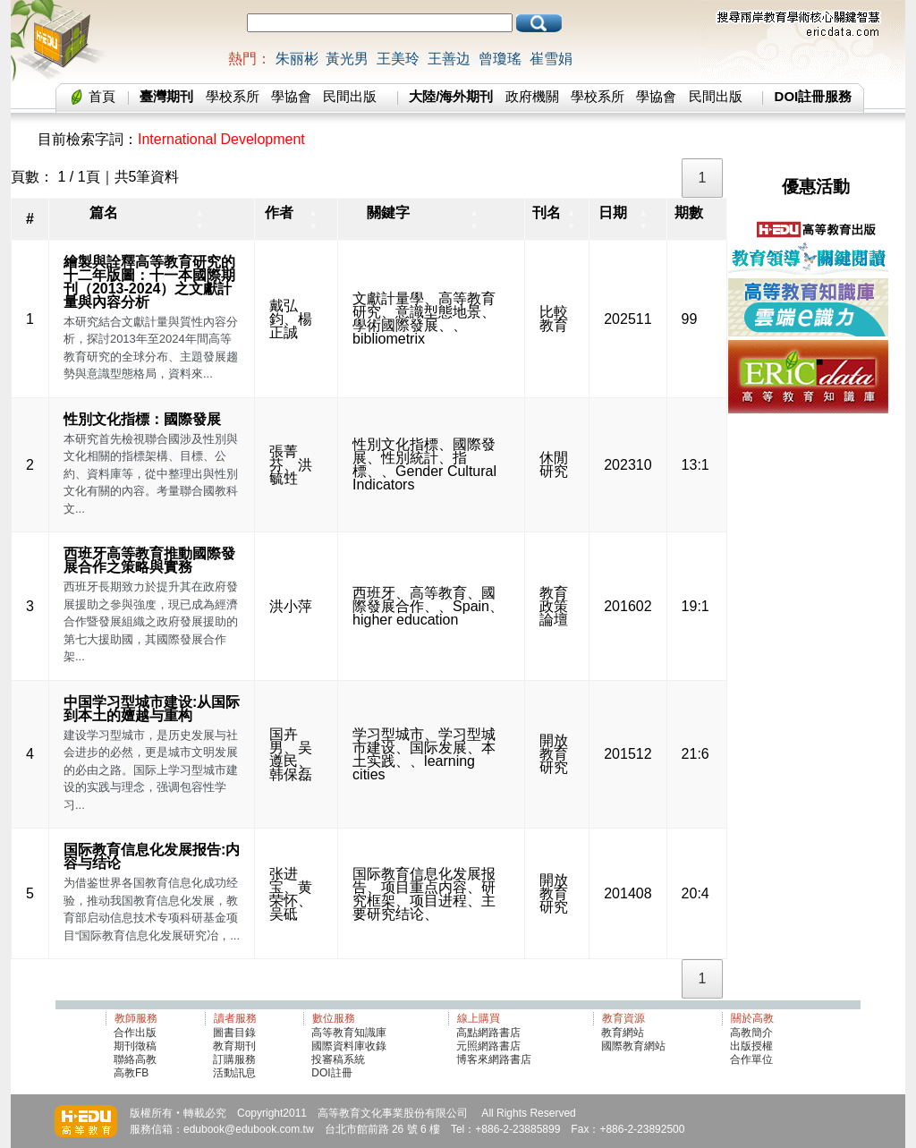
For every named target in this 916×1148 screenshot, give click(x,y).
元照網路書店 (488, 1046)
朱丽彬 (297, 58)
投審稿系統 (338, 1059)
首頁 (102, 96)
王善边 (449, 58)
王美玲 (398, 58)
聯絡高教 (135, 1059)
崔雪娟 (551, 58)
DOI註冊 (331, 1073)
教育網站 (622, 1032)
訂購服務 (234, 1059)
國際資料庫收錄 (348, 1046)
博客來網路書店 (493, 1059)
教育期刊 (234, 1046)
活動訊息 (234, 1073)
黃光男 (347, 58)
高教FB (131, 1073)
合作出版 (135, 1032)
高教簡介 (751, 1032)
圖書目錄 (234, 1032)
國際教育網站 (633, 1046)
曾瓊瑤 (500, 58)
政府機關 (532, 96)
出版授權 (751, 1046)
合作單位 (751, 1059)
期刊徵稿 (135, 1046)
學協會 (291, 96)
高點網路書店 (489, 1032)
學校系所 (232, 96)
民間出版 (350, 96)
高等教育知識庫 (348, 1032)
